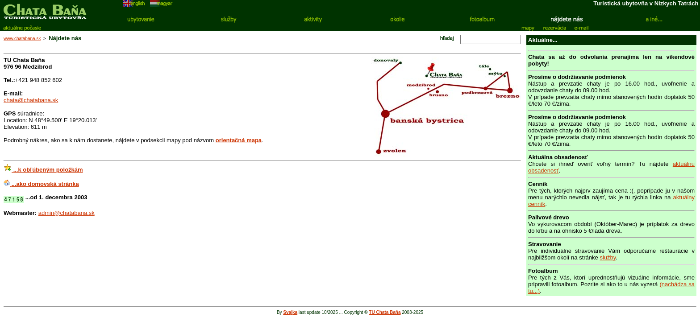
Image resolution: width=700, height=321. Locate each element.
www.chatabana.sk (22, 38)
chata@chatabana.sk (31, 100)
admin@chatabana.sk (66, 213)
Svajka (290, 312)
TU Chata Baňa (384, 312)
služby (608, 257)
